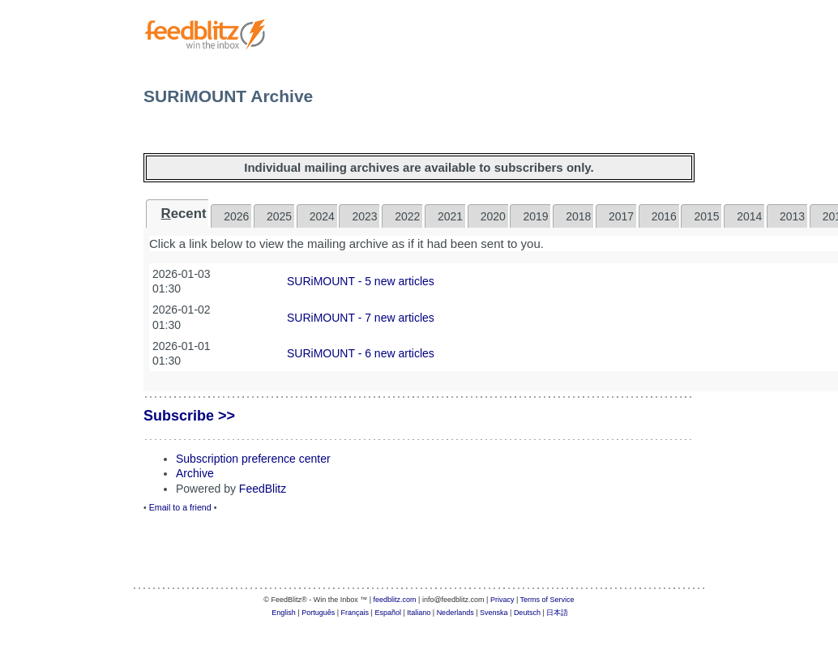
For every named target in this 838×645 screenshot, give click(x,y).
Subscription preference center (253, 458)
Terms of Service (547, 600)
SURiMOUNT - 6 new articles (360, 353)
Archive (195, 473)
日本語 (557, 613)
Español (387, 613)
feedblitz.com (395, 600)
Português (318, 613)
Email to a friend (180, 507)
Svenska (494, 613)
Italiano (418, 613)
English (283, 613)
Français (355, 613)
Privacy (502, 600)
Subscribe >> (189, 416)
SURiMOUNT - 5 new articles (360, 281)
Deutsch (527, 613)
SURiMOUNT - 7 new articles (360, 317)
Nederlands (455, 613)
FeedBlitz (262, 488)
